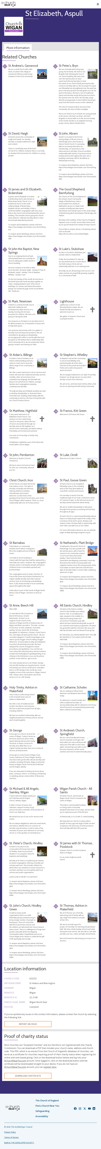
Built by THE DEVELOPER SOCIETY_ (19, 1142)
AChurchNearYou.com (15, 1060)
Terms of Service (11, 1137)
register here (49, 1067)
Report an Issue (28, 1024)
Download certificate (28, 1075)
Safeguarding (42, 1111)
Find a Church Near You (47, 1105)
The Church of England (47, 1100)
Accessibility (42, 1116)
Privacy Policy (10, 1132)
